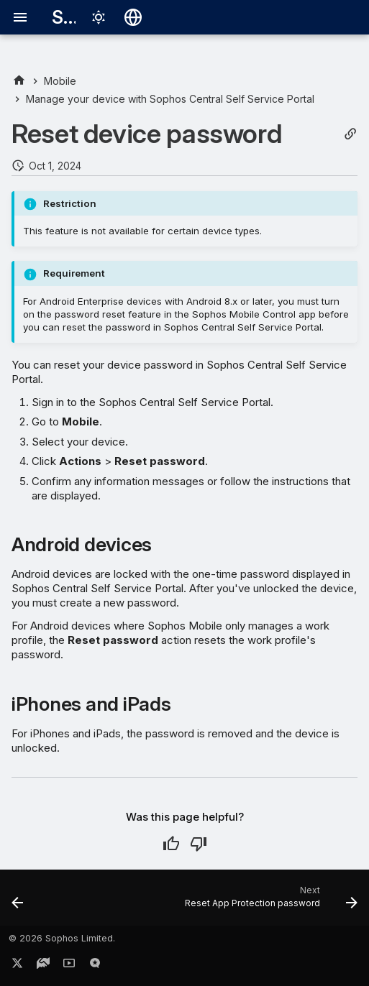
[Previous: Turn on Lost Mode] (18, 902)
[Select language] (133, 17)
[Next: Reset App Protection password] (269, 902)
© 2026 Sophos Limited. (62, 938)
